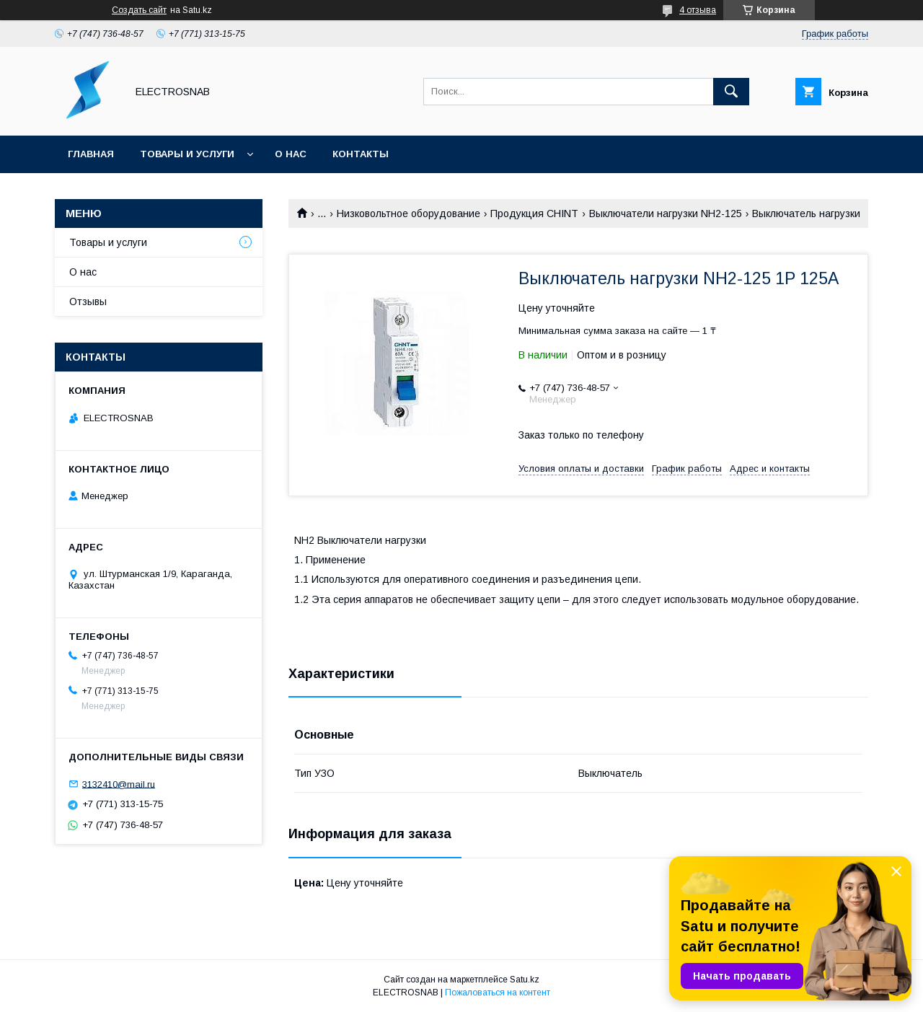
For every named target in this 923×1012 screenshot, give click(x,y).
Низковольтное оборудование (408, 213)
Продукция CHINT (534, 213)
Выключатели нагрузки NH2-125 (665, 213)
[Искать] (731, 91)
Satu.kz (524, 979)
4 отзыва (697, 10)
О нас (290, 154)
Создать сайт (139, 10)
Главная (91, 154)
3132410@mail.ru (118, 783)
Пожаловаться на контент (497, 992)
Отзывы (88, 301)
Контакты (360, 154)
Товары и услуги (187, 154)
